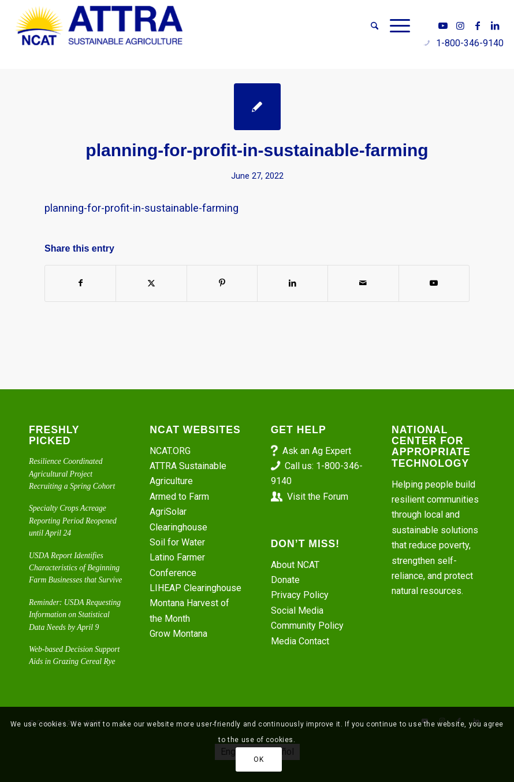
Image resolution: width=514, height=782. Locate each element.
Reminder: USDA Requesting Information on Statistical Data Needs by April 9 (75, 615)
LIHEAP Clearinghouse (195, 587)
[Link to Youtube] (443, 25)
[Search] (374, 26)
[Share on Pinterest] (222, 283)
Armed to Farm (179, 496)
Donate (285, 579)
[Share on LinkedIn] (292, 283)
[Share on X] (151, 283)
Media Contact (300, 641)
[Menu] (397, 26)
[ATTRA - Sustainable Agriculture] (99, 26)
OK (258, 759)
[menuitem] (374, 26)
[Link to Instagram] (460, 25)
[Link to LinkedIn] (495, 25)
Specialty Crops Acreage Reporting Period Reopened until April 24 (73, 520)
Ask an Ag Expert (316, 450)
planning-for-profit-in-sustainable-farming (141, 208)
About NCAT (295, 564)
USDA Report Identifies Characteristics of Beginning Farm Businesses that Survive (75, 568)
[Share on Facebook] (80, 283)
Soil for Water (177, 542)
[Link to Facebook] (477, 25)
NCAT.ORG (170, 450)
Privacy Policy (300, 594)
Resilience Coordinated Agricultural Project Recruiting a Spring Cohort (72, 473)
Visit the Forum (317, 496)
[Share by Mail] (363, 283)
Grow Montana (178, 633)
